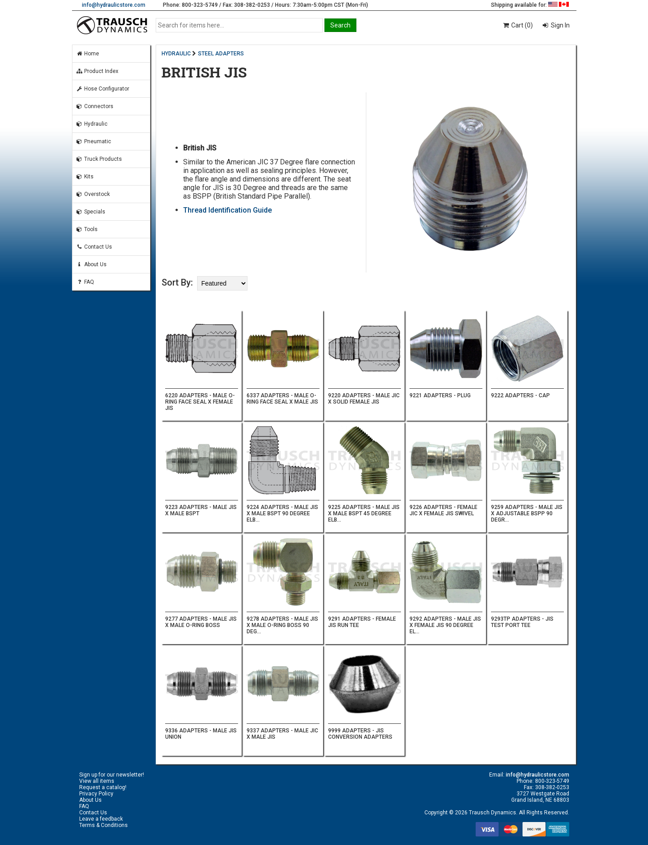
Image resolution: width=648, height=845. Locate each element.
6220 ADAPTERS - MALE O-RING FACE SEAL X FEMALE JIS (200, 401)
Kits (85, 176)
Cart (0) (517, 25)
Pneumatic (93, 141)
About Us (91, 264)
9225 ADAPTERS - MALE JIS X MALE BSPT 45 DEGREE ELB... (364, 513)
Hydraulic (92, 124)
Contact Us (94, 247)
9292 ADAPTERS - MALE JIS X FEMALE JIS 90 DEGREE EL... (445, 625)
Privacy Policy (96, 793)
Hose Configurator (102, 89)
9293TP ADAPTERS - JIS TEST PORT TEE (522, 622)
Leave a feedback (101, 819)
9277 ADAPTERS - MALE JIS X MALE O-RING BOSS (201, 622)
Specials (90, 212)
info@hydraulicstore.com (113, 5)
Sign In (559, 25)
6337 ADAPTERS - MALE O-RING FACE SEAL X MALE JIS (282, 398)
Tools (87, 229)
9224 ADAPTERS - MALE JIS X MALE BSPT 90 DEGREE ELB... (282, 513)
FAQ (85, 282)
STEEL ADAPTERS (221, 53)
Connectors (94, 106)
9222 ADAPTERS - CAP (520, 395)
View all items (96, 781)
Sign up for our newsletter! (111, 775)
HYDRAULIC (176, 53)
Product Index (97, 71)
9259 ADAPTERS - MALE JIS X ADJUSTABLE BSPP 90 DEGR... (526, 513)
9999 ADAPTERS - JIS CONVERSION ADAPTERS (360, 733)
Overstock (93, 194)
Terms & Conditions (103, 825)
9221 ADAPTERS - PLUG (440, 395)
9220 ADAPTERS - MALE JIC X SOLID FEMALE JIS (364, 398)
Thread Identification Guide (227, 210)
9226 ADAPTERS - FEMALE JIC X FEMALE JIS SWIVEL (443, 510)
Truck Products (99, 159)
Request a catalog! (102, 787)
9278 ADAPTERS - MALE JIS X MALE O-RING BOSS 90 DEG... (282, 625)
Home (87, 53)
